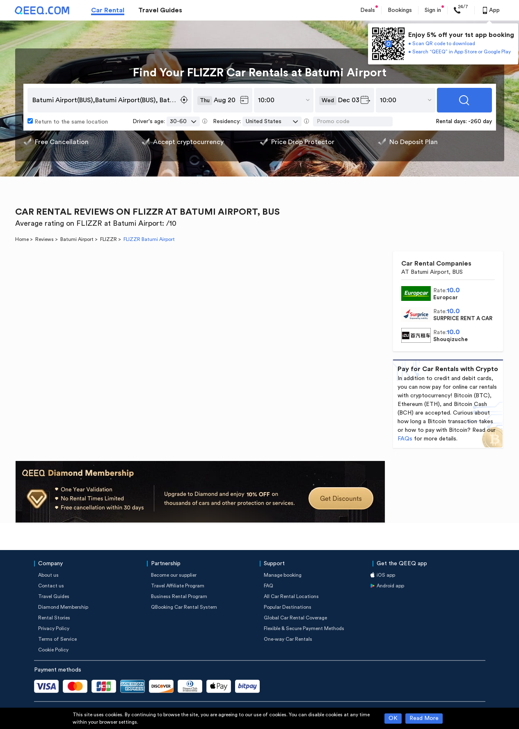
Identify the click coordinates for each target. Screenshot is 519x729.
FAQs (405, 439)
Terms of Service (57, 639)
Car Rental (107, 10)
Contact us (51, 585)
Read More (424, 718)
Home (22, 239)
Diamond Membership (63, 607)
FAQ (268, 585)
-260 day (480, 121)
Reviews (44, 239)
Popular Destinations (287, 607)
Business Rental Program (179, 596)
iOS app (386, 575)
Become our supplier (174, 575)
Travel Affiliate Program (177, 585)
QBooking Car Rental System (184, 607)
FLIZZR (108, 239)
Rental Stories (54, 617)
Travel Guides (160, 10)
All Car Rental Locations (291, 596)
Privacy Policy (53, 628)
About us (48, 575)
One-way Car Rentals (288, 639)
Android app (390, 585)
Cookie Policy (53, 649)
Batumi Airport (77, 239)
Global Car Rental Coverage (295, 617)
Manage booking (283, 575)
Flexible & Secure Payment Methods (304, 628)
